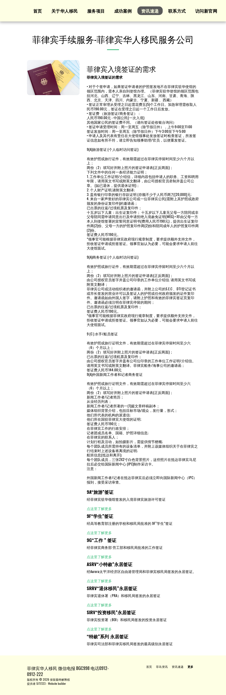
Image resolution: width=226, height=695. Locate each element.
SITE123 (41, 683)
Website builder (57, 683)
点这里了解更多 (99, 508)
